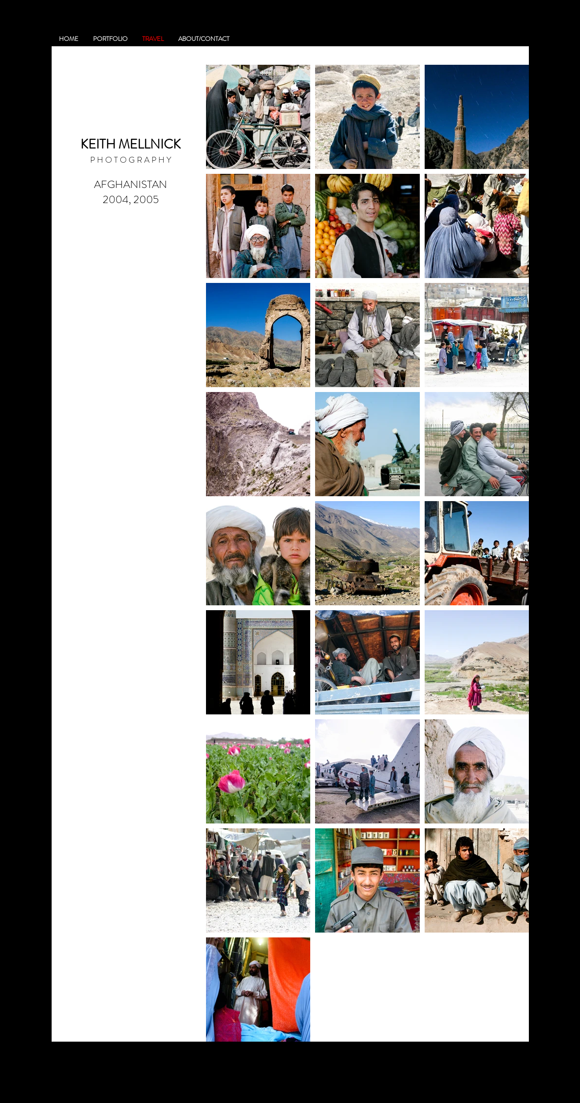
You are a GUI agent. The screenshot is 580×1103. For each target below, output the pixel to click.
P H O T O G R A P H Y (130, 160)
